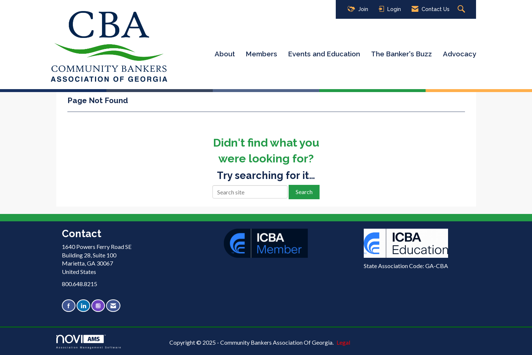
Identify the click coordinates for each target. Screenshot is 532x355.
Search (304, 191)
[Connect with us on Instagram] (98, 305)
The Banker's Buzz (401, 54)
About (225, 54)
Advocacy (459, 54)
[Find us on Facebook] (68, 305)
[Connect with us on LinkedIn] (83, 305)
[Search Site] (462, 9)
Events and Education (324, 54)
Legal (343, 342)
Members (261, 54)
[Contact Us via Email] (113, 305)
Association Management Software (89, 341)
